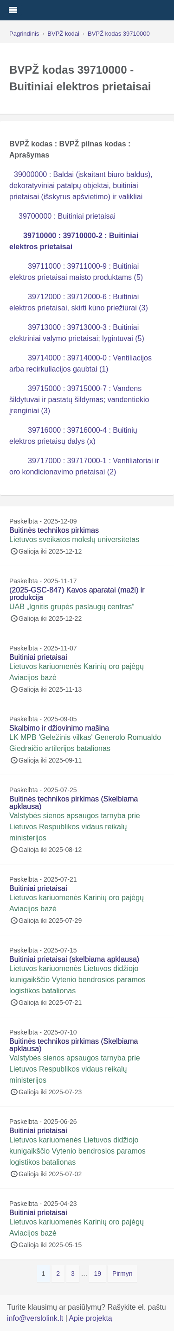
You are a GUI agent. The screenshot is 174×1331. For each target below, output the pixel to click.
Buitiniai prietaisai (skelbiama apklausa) (74, 959)
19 (99, 1272)
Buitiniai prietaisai (38, 657)
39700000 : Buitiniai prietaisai (67, 216)
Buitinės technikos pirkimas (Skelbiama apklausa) (73, 802)
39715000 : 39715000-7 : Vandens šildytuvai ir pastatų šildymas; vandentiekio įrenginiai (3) (79, 400)
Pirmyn (122, 1273)
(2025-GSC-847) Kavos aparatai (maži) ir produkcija (77, 593)
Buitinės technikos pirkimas (54, 530)
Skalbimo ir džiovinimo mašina (59, 728)
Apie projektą (90, 1318)
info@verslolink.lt (36, 1318)
